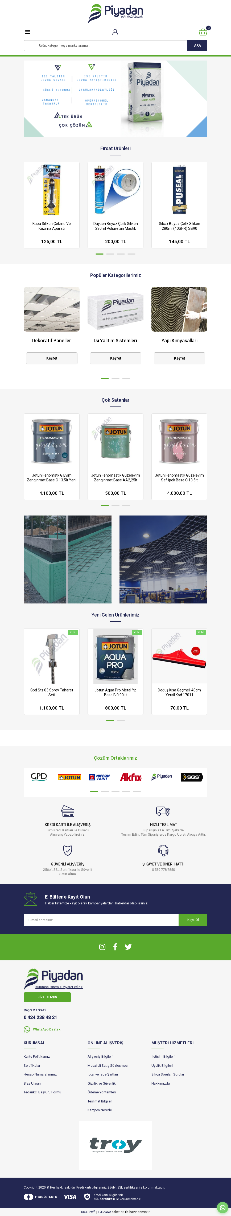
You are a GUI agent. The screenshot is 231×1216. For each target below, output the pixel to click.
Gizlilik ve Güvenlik (102, 1083)
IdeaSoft (88, 1212)
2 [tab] (110, 254)
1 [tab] (100, 254)
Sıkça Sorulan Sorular (167, 1074)
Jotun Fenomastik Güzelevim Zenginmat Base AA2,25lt (115, 477)
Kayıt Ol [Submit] (193, 920)
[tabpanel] (115, 99)
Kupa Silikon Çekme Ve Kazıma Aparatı (51, 226)
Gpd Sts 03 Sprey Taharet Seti (51, 692)
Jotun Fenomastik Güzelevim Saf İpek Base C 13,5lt (179, 477)
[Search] (115, 45)
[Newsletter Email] (115, 920)
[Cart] (203, 31)
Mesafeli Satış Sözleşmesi (108, 1066)
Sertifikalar (32, 1066)
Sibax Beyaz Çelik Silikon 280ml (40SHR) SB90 (179, 226)
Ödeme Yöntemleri (102, 1092)
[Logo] (115, 14)
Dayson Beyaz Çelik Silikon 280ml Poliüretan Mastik (115, 226)
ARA (197, 45)
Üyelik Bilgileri (162, 1066)
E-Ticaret (104, 1212)
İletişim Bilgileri (163, 1056)
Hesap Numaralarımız (40, 1074)
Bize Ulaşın (32, 1083)
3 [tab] (121, 254)
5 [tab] (137, 791)
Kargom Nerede (100, 1110)
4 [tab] (131, 254)
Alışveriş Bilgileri (100, 1056)
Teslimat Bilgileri (100, 1101)
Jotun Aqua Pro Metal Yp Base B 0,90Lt (115, 692)
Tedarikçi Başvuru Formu (42, 1092)
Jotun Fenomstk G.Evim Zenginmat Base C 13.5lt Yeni (51, 477)
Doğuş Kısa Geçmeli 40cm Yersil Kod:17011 (179, 692)
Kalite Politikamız (37, 1056)
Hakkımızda (160, 1083)
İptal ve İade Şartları (103, 1074)
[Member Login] (115, 32)
